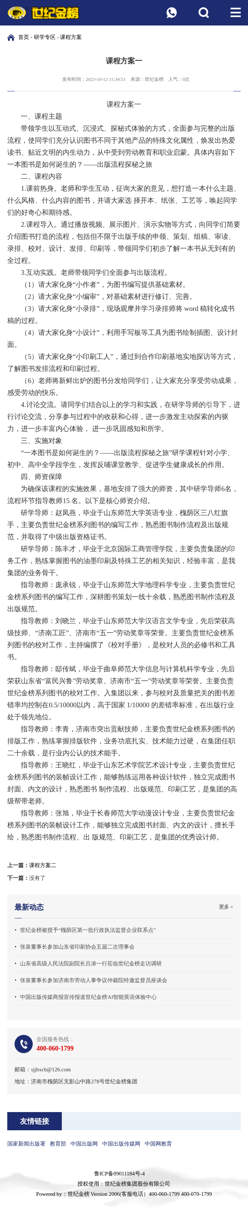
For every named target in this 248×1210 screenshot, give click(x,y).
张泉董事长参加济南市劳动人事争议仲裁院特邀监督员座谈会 (93, 980)
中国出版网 (84, 1144)
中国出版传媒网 (121, 1144)
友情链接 (34, 1121)
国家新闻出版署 (26, 1144)
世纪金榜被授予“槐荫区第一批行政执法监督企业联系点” (88, 930)
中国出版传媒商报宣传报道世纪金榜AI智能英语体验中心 (88, 997)
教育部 (58, 1144)
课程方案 (71, 37)
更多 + (226, 907)
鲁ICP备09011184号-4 (119, 1174)
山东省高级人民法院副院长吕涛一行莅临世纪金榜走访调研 (91, 963)
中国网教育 (158, 1144)
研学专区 (45, 37)
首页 (23, 37)
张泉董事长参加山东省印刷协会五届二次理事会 (77, 947)
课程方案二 (42, 865)
